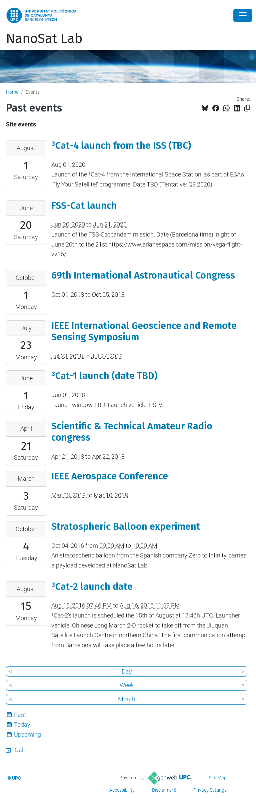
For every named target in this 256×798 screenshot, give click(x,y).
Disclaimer (162, 790)
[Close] (242, 15)
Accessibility (122, 790)
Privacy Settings (210, 790)
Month (126, 699)
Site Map (218, 777)
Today (22, 724)
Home (12, 92)
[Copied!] (247, 108)
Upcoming (27, 734)
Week (127, 685)
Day (127, 671)
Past (20, 714)
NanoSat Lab (44, 39)
